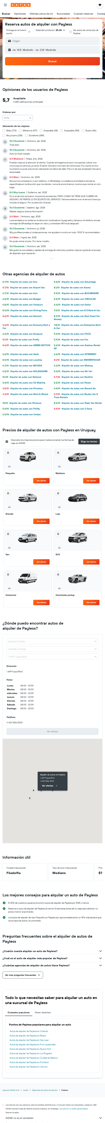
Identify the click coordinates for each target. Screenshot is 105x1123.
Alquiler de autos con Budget (22, 299)
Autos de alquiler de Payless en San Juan (29, 1040)
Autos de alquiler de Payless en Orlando (29, 1031)
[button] (5, 4)
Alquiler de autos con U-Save (73, 408)
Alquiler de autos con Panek (72, 382)
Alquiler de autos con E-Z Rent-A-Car (77, 310)
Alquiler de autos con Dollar (72, 304)
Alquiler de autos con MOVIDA (22, 365)
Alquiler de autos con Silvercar (22, 403)
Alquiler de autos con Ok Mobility (24, 382)
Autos (25, 1090)
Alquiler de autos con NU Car (73, 371)
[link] (52, 731)
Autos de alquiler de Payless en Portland (29, 1062)
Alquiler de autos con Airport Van (24, 287)
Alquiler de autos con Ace (20, 281)
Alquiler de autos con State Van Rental (78, 403)
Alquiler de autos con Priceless (23, 388)
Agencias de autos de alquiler (44, 1090)
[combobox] (18, 32)
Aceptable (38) (51, 130)
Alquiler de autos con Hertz (21, 354)
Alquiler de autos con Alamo (72, 287)
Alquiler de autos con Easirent (22, 316)
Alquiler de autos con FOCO (72, 333)
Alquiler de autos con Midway (73, 365)
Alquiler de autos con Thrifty (21, 408)
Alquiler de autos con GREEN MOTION (26, 345)
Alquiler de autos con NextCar (73, 377)
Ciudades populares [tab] (19, 1012)
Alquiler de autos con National (22, 377)
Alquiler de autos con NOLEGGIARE (25, 371)
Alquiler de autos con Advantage (75, 281)
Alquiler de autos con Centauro (23, 304)
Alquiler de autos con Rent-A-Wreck (25, 394)
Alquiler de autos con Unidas (22, 414)
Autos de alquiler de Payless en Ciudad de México (34, 1057)
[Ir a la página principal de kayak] (21, 5)
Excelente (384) (36, 135)
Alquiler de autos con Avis (20, 293)
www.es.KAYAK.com (11, 1090)
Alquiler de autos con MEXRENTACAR (77, 359)
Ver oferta (41, 480)
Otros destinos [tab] (43, 1012)
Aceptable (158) (71, 130)
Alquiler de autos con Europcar (23, 333)
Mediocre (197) (30, 130)
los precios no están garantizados (73, 1108)
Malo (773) (11, 130)
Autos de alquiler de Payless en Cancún (29, 1066)
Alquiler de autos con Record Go (75, 388)
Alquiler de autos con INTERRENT (75, 354)
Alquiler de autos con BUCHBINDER (76, 293)
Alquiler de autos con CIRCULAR (75, 299)
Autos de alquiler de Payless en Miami (28, 1035)
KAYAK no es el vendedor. (54, 1118)
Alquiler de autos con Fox (71, 339)
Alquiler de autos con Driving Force (25, 310)
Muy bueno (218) (14, 135)
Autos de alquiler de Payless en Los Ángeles (31, 1053)
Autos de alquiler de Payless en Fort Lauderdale (33, 1044)
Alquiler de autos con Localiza (22, 359)
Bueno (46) (91, 130)
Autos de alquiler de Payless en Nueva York (30, 1049)
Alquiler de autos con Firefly (21, 339)
